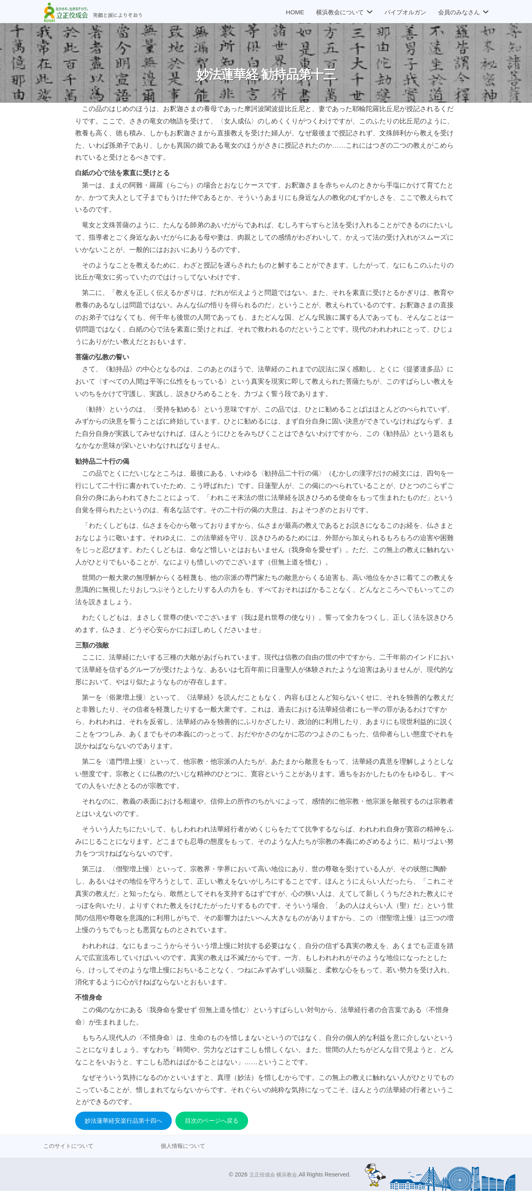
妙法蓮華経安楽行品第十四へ (129, 1121)
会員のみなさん (459, 12)
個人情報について (184, 1146)
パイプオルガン (405, 12)
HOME (295, 12)
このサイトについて (70, 1146)
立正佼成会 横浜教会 (271, 1175)
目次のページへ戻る (225, 1121)
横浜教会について (340, 12)
